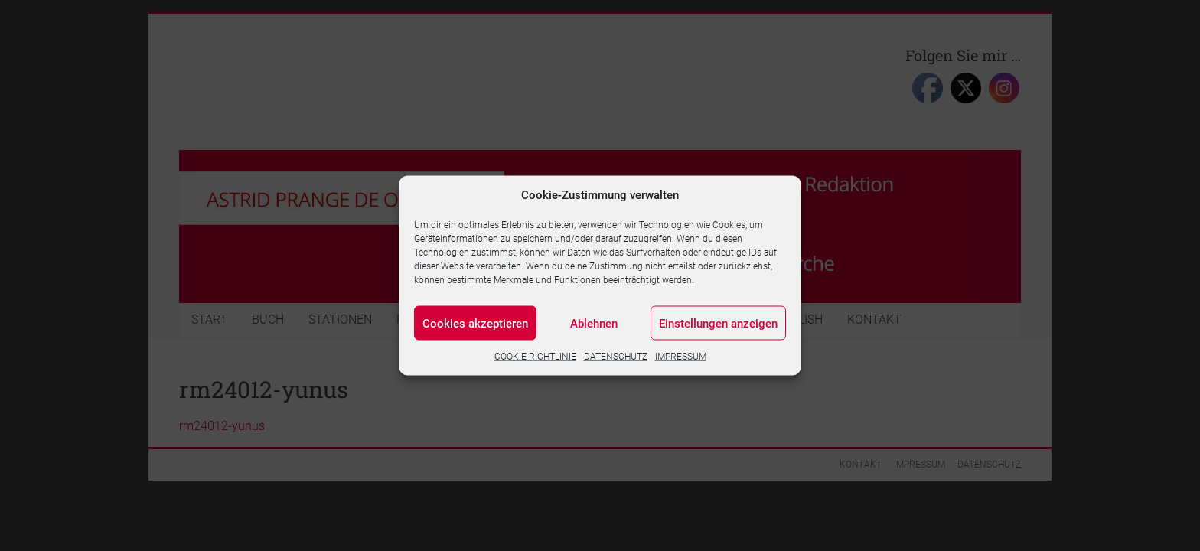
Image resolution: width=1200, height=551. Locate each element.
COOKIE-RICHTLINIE (535, 356)
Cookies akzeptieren (475, 323)
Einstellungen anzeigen (718, 323)
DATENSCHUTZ (615, 356)
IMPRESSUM (680, 356)
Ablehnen (594, 323)
